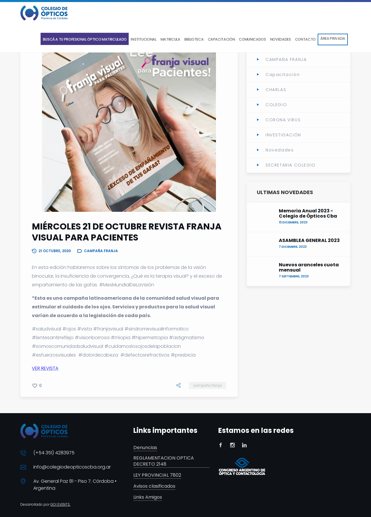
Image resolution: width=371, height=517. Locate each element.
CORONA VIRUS (283, 119)
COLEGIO (276, 104)
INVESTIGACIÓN (283, 135)
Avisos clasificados (154, 486)
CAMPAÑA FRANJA (207, 385)
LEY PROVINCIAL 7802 (157, 475)
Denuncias (145, 448)
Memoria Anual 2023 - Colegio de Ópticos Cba (308, 213)
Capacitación (282, 74)
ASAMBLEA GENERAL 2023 (309, 240)
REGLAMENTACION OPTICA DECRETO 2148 (163, 461)
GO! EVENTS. (60, 504)
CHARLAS (275, 89)
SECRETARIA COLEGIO (290, 165)
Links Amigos (147, 497)
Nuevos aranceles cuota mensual (309, 267)
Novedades (279, 150)
